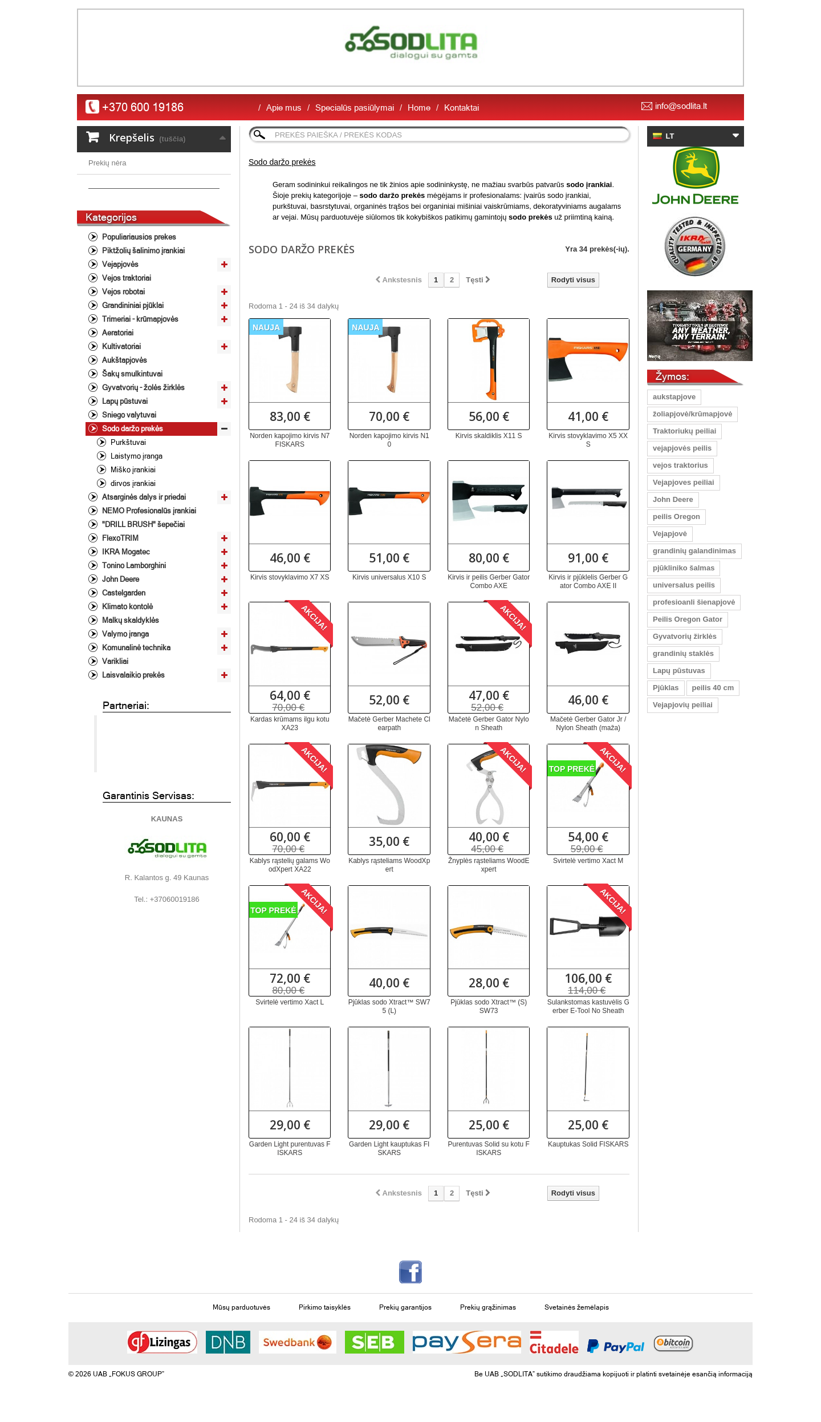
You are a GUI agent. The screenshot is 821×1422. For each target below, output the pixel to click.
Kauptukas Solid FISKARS (588, 1144)
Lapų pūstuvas (679, 670)
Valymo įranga (124, 702)
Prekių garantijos (405, 1307)
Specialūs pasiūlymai (354, 107)
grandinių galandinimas (694, 550)
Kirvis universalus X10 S (389, 577)
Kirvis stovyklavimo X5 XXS (588, 440)
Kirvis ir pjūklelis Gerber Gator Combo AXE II (588, 581)
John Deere (119, 647)
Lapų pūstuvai (124, 469)
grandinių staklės (683, 653)
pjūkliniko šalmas (683, 568)
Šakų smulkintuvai (131, 441)
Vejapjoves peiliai (683, 482)
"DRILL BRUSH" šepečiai (142, 592)
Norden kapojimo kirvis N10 (389, 440)
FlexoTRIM (119, 606)
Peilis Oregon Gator (687, 619)
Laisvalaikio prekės (132, 743)
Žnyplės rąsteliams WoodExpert (489, 865)
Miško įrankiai (132, 537)
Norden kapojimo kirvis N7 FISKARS (290, 440)
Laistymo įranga (135, 524)
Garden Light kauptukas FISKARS (389, 1148)
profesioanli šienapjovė (694, 602)
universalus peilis (684, 585)
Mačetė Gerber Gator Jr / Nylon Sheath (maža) (588, 723)
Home (419, 107)
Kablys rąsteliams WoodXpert (389, 865)
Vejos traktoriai (125, 346)
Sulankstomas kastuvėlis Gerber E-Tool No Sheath (588, 1006)
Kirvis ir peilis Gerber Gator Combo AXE (489, 581)
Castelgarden (122, 661)
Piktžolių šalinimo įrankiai (142, 318)
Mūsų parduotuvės (241, 1307)
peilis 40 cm (713, 687)
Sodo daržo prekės (131, 496)
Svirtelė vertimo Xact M (588, 861)
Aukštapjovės (123, 428)
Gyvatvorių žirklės (685, 636)
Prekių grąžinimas (488, 1307)
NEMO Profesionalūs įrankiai (148, 578)
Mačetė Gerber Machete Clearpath (389, 723)
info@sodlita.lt (681, 106)
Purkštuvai (127, 510)
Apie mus (284, 107)
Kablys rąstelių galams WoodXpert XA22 (290, 865)
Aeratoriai (116, 400)
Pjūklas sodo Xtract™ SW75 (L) (389, 1006)
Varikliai (114, 729)
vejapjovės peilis (682, 448)
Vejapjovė (670, 533)
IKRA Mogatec (125, 619)
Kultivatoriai (120, 414)
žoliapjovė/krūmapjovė (692, 414)
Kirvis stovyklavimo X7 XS (290, 577)
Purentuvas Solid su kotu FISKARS (489, 1148)
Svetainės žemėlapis (576, 1307)
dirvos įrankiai (132, 551)
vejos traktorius (680, 465)
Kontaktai (461, 107)
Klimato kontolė (126, 674)
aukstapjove (674, 396)
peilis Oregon (676, 516)
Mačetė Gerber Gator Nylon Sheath (489, 723)
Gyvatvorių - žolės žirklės (142, 455)
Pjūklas (666, 687)
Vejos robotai (122, 359)
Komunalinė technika (135, 715)
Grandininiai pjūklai (132, 373)
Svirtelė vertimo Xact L (289, 1002)
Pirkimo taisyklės (325, 1307)
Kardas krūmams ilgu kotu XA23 (290, 723)
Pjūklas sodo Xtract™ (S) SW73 (488, 1006)
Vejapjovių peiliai (683, 704)
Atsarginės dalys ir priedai (143, 565)
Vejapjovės (119, 332)
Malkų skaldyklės (129, 688)
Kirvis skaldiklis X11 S (489, 436)
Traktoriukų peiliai (684, 431)
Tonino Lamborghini (133, 633)
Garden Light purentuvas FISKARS (290, 1148)
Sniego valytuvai (128, 483)
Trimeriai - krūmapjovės (139, 387)
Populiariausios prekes (138, 305)
